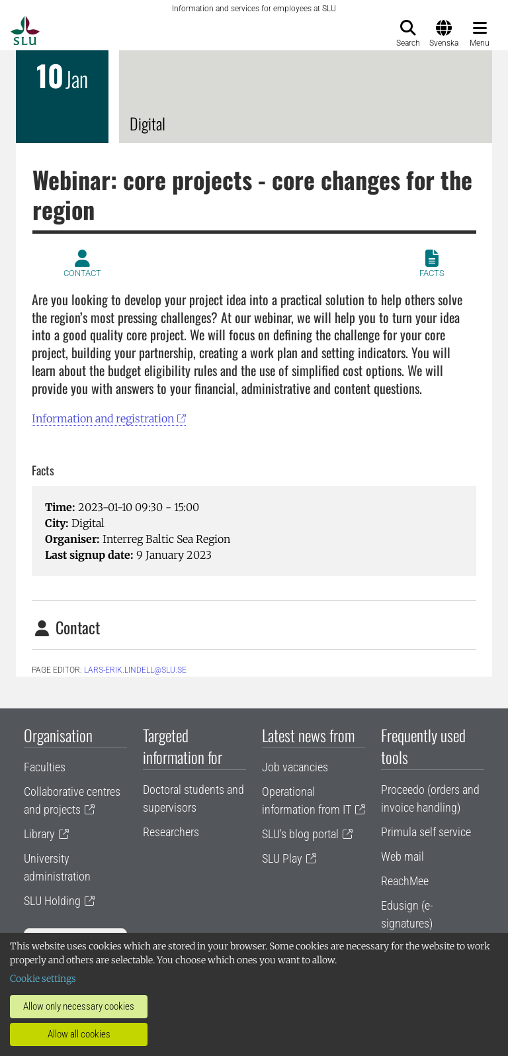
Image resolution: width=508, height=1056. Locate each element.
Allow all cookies (79, 1034)
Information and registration (103, 418)
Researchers (171, 832)
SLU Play (282, 858)
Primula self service (426, 832)
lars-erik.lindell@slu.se (135, 670)
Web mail (402, 856)
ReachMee (405, 881)
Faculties (44, 767)
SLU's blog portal (300, 834)
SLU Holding (52, 901)
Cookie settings (43, 978)
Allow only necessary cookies (78, 1006)
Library (39, 834)
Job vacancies (295, 767)
